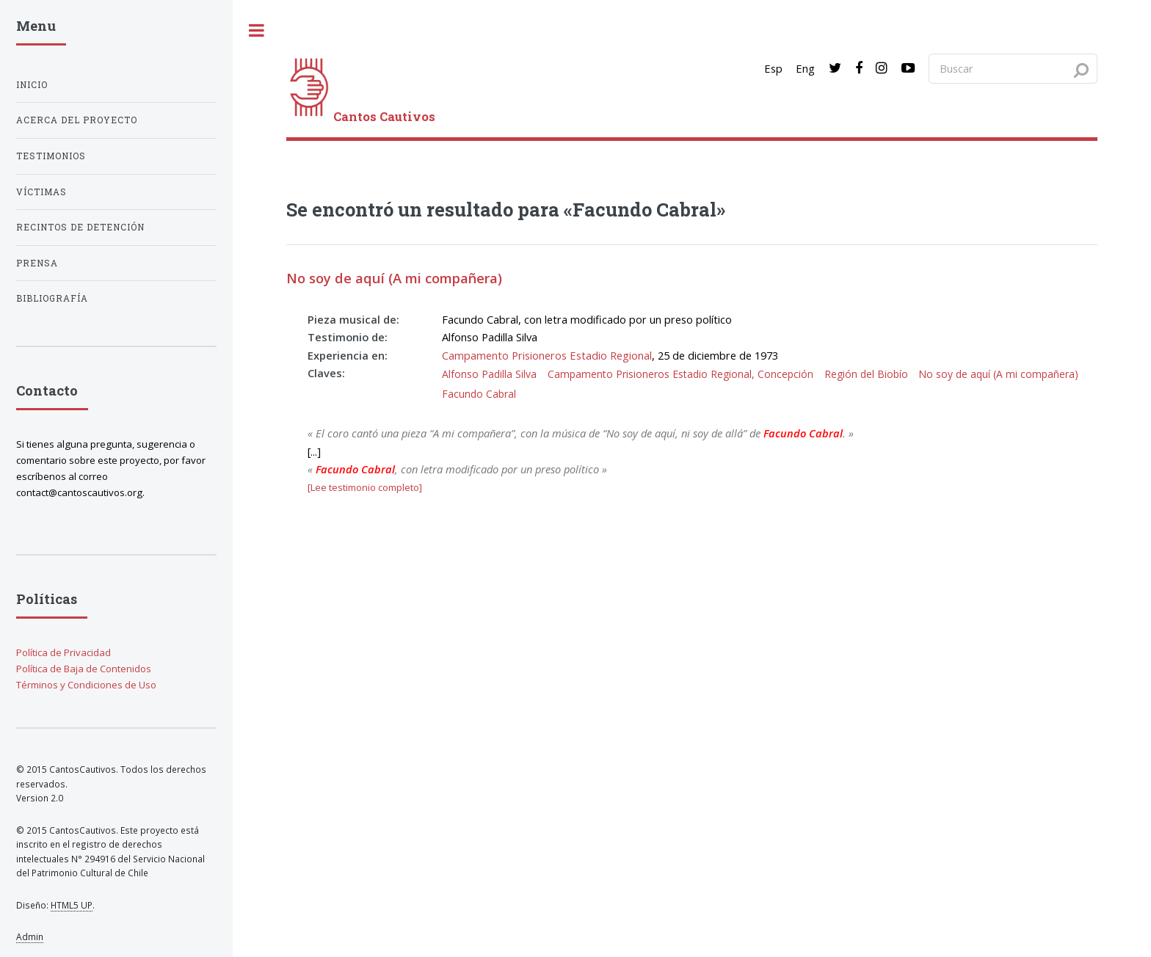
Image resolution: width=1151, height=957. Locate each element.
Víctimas (41, 191)
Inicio (32, 84)
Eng (805, 68)
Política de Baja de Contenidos (83, 668)
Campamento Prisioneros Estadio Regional (547, 355)
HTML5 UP (71, 905)
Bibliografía (52, 298)
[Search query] (1013, 68)
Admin (29, 936)
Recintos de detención (80, 227)
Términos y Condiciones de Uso (86, 684)
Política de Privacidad (63, 652)
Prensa (37, 263)
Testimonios (51, 155)
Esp (773, 68)
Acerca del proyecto (76, 119)
